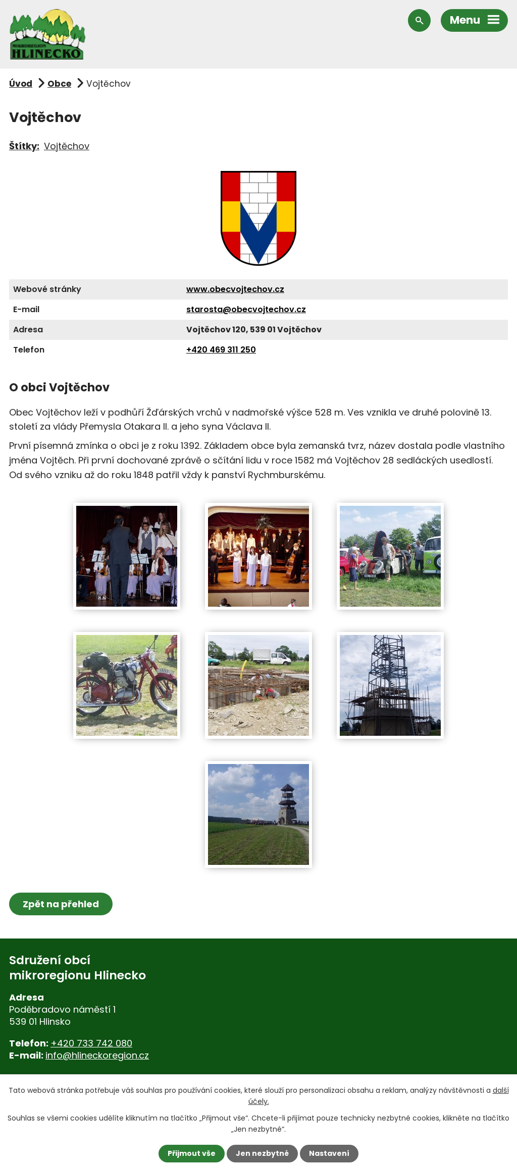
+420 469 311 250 (221, 350)
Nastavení (329, 1153)
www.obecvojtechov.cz (235, 289)
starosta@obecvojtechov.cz (246, 309)
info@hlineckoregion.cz (97, 1055)
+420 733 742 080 (91, 1043)
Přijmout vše (192, 1153)
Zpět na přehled (61, 904)
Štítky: (24, 146)
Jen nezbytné (262, 1153)
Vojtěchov (66, 146)
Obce (59, 84)
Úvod (20, 84)
